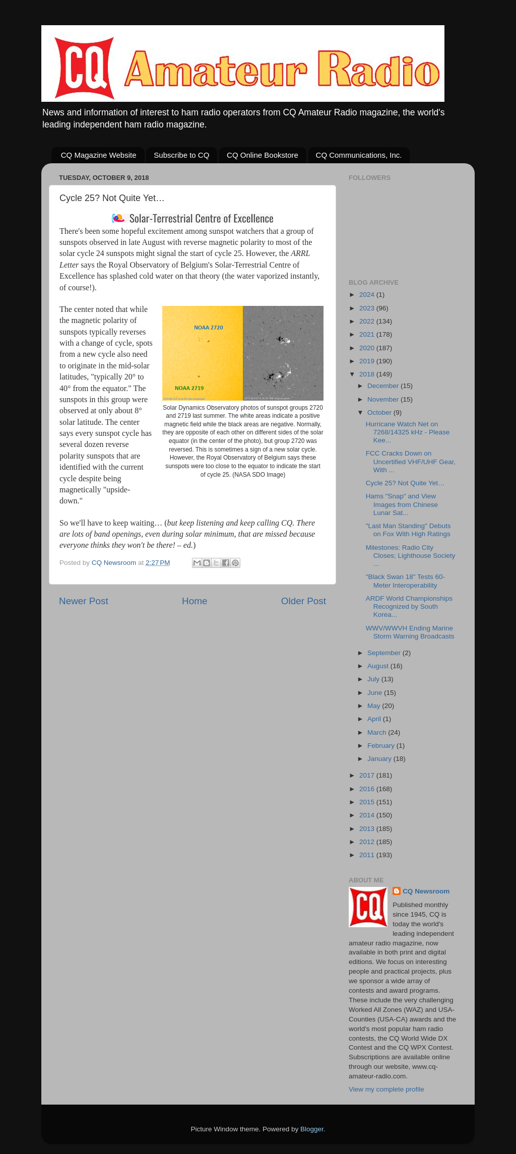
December (384, 386)
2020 (367, 348)
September (385, 653)
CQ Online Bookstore (262, 155)
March (377, 732)
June (375, 692)
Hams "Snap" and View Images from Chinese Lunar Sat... (402, 504)
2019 (367, 361)
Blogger (312, 1129)
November (384, 399)
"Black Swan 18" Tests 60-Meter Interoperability (405, 581)
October (380, 412)
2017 (367, 775)
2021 (367, 334)
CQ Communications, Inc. (359, 155)
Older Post (303, 601)
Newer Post (83, 601)
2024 (367, 294)
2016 (367, 789)
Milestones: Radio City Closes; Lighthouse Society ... (411, 555)
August (379, 666)
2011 (367, 855)
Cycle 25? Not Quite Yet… (405, 483)
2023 (367, 308)
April (375, 719)
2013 (367, 828)
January (380, 758)
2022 (367, 321)
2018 (367, 374)
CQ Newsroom (426, 891)
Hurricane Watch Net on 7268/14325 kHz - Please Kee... (408, 432)
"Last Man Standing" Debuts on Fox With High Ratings (408, 530)
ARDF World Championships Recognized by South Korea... (409, 606)
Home (194, 601)
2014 (367, 815)
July (374, 679)
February (382, 745)
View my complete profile (386, 1089)
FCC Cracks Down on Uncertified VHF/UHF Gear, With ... (411, 461)
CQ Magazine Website (99, 155)
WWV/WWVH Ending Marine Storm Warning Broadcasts (410, 632)
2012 (367, 842)
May (374, 706)
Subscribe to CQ (181, 155)
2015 (367, 802)
